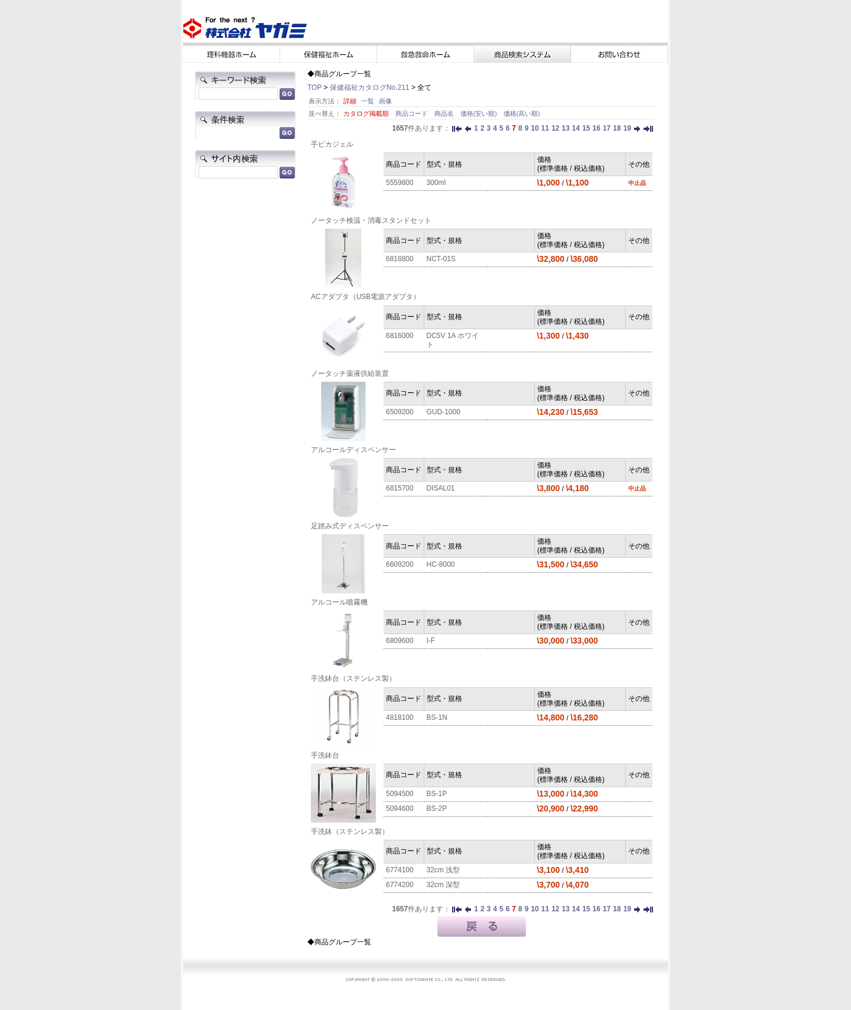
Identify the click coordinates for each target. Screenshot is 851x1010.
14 (576, 128)
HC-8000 (441, 564)
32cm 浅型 (443, 870)
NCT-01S (441, 259)
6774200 (400, 885)
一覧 (367, 101)
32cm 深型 (443, 885)
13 (565, 128)
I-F (431, 640)
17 (606, 128)
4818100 (400, 717)
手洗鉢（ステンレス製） (350, 831)
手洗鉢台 (325, 755)
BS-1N (437, 717)
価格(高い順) (522, 113)
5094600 (400, 808)
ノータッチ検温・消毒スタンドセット (371, 220)
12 (555, 128)
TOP (314, 87)
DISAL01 (441, 488)
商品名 (445, 113)
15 (586, 128)
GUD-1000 (443, 412)
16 (596, 128)
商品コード (412, 113)
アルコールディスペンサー (353, 450)
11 (545, 128)
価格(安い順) (479, 113)
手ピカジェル (332, 144)
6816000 (400, 336)
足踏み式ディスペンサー (350, 526)
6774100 (400, 870)
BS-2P (437, 808)
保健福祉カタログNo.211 (370, 87)
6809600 (400, 640)
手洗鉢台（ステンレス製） (353, 678)
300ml (436, 182)
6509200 (400, 412)
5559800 (400, 182)
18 (617, 128)
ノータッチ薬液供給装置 (350, 373)
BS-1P (437, 794)
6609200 (400, 564)
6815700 (400, 488)
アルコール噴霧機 (339, 602)
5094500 (400, 794)
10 (534, 128)
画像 (385, 101)
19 (627, 128)
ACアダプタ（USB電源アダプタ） (365, 297)
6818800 (400, 259)
